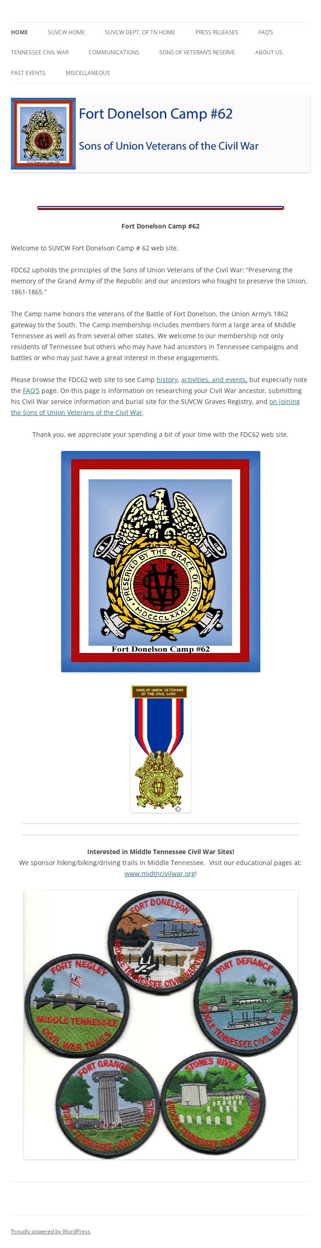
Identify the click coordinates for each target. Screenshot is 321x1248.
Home (19, 32)
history (167, 379)
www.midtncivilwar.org (160, 873)
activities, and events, (214, 379)
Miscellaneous (88, 73)
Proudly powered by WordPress (50, 1231)
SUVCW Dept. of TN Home (140, 32)
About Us (269, 52)
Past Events (28, 73)
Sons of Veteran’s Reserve (197, 52)
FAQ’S (31, 390)
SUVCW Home (66, 32)
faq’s (265, 32)
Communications (114, 52)
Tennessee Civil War (39, 52)
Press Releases (216, 32)
